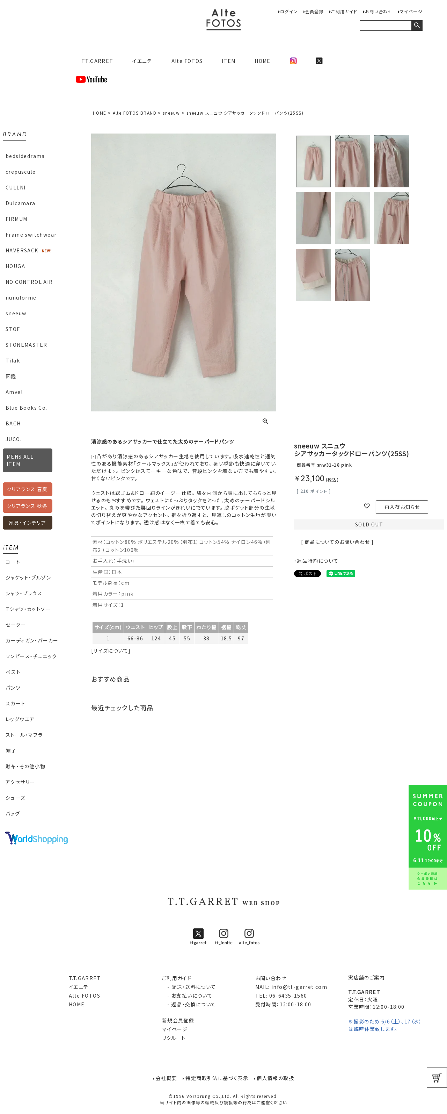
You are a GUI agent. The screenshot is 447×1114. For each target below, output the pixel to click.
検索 (416, 25)
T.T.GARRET (94, 60)
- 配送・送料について (189, 986)
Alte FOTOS (187, 60)
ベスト (13, 671)
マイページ (411, 11)
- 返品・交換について (189, 1004)
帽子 (11, 750)
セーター (16, 624)
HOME (263, 60)
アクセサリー (20, 781)
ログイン (289, 11)
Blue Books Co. (26, 407)
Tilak (13, 360)
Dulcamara (21, 203)
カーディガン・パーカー (32, 640)
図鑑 (11, 376)
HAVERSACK (22, 250)
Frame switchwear (31, 234)
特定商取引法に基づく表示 (216, 1077)
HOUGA (15, 266)
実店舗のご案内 (366, 977)
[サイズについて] (111, 650)
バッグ (13, 813)
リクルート (174, 1037)
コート (13, 561)
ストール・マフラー (27, 734)
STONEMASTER (26, 344)
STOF (13, 328)
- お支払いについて (187, 995)
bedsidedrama (25, 155)
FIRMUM (16, 218)
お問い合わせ (379, 11)
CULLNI (15, 187)
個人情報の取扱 (275, 1077)
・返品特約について (316, 560)
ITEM (229, 60)
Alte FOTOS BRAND (134, 113)
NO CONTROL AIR (29, 281)
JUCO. (14, 439)
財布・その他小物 (25, 766)
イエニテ (142, 60)
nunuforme (21, 297)
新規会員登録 (178, 1020)
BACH (13, 423)
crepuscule (21, 171)
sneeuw (16, 313)
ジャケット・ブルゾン (28, 577)
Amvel (14, 391)
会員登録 (314, 11)
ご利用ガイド (344, 11)
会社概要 (166, 1077)
